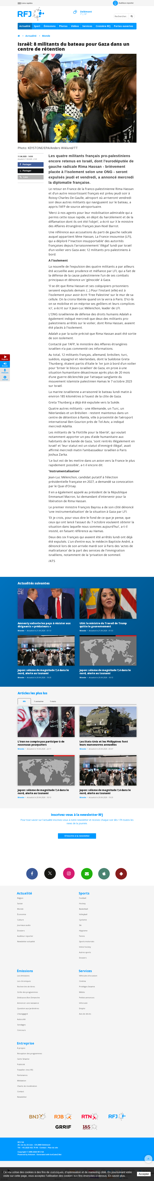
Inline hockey (85, 947)
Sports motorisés (86, 941)
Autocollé (21, 1019)
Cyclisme (83, 920)
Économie (21, 914)
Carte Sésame (23, 1059)
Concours (21, 1030)
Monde (46, 35)
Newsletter (22, 1097)
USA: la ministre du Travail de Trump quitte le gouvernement (103, 624)
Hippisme (83, 931)
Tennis (82, 936)
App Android (121, 873)
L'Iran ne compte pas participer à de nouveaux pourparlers (41, 743)
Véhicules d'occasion (88, 976)
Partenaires (22, 1075)
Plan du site (53, 1148)
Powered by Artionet (26, 1155)
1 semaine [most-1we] (38, 701)
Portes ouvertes (123, 26)
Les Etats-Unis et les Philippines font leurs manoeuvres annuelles (104, 743)
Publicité (21, 1064)
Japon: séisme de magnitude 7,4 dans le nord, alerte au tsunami (43, 671)
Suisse (20, 903)
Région (20, 898)
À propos (21, 1048)
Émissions (50, 26)
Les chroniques (24, 981)
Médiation (21, 1081)
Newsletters (87, 873)
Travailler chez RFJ (25, 1070)
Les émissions (23, 976)
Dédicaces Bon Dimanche (28, 997)
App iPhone (104, 873)
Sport (37, 26)
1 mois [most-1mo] (53, 701)
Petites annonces (86, 997)
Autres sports (85, 952)
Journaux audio (24, 925)
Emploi (82, 1008)
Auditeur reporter (25, 936)
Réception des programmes (29, 1053)
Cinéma (82, 981)
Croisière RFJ (103, 26)
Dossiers (21, 931)
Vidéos (75, 26)
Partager (25, 164)
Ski (80, 925)
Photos (63, 26)
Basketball (83, 909)
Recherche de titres (26, 986)
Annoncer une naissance (28, 1003)
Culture (20, 920)
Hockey (82, 903)
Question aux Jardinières (28, 1008)
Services (87, 26)
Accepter (144, 1174)
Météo (82, 992)
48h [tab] (24, 701)
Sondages (21, 1025)
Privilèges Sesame (87, 986)
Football (82, 898)
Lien (24, 177)
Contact (20, 1091)
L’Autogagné (22, 1014)
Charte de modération (27, 1086)
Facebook (32, 873)
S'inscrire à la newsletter (77, 836)
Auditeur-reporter (123, 3)
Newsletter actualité (26, 941)
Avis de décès (85, 1014)
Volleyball (83, 914)
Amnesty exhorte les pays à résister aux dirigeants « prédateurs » (44, 624)
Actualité (24, 26)
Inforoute (83, 1003)
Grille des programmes (27, 992)
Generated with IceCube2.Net (49, 1155)
